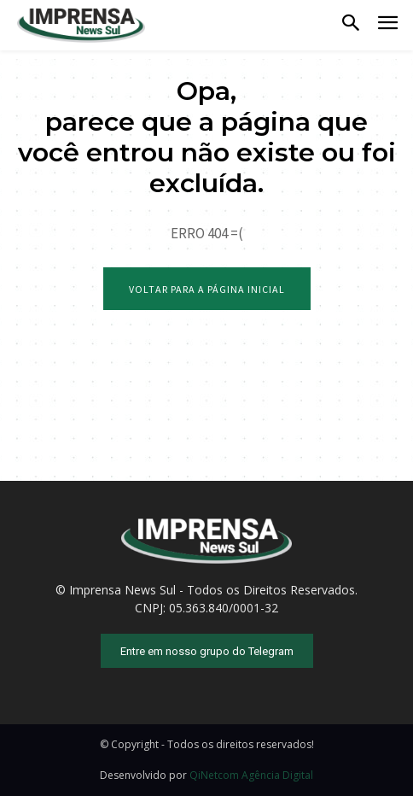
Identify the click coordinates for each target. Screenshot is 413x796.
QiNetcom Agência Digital (251, 775)
